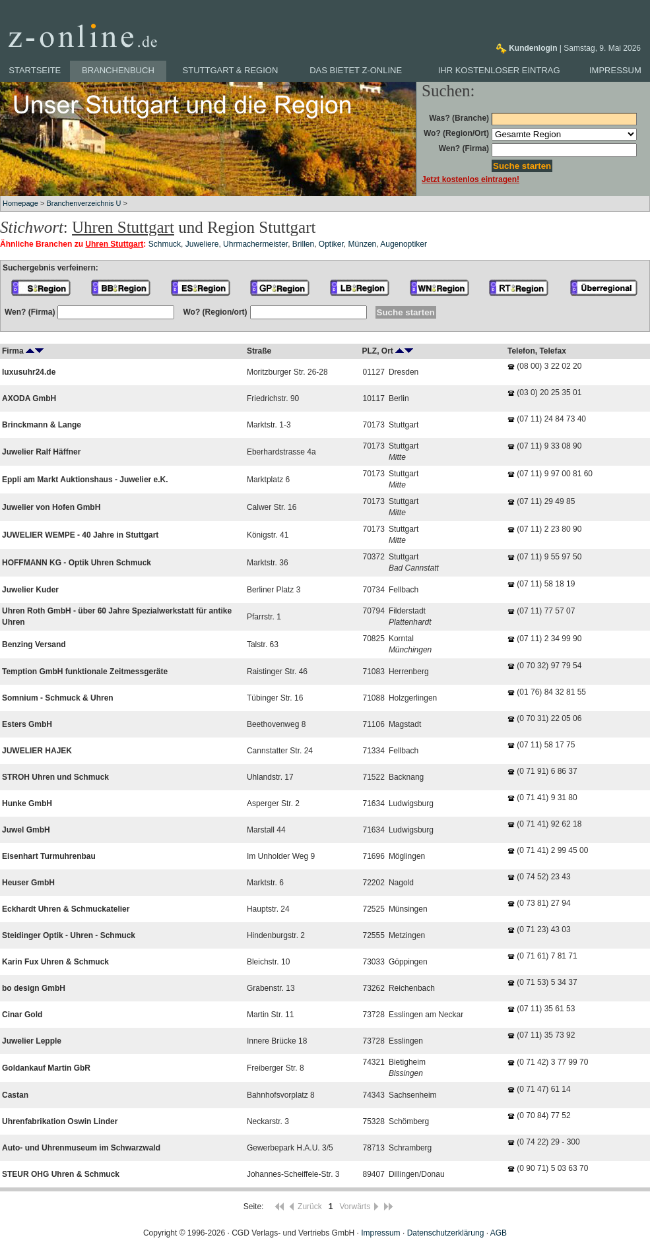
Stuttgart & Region (230, 70)
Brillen (303, 244)
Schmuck (164, 244)
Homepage (20, 203)
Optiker (331, 244)
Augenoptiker (403, 244)
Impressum (615, 70)
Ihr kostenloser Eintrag (499, 70)
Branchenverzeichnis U (83, 203)
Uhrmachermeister (255, 244)
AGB (498, 1233)
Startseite (35, 70)
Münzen (362, 244)
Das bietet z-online (355, 70)
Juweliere (202, 244)
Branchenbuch (118, 70)
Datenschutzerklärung (445, 1233)
